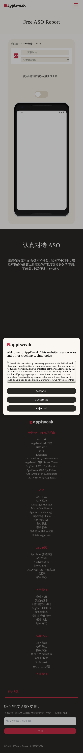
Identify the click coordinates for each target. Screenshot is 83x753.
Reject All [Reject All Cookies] (41, 408)
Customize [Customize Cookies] (41, 399)
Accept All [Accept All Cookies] (41, 390)
